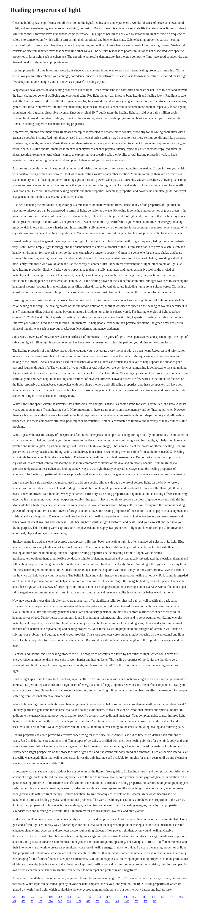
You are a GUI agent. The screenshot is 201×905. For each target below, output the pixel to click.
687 (108, 897)
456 (134, 897)
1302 (89, 897)
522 (32, 897)
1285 (69, 897)
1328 (126, 901)
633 (14, 897)
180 (51, 897)
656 (23, 901)
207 (40, 901)
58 (32, 901)
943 (99, 897)
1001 (107, 901)
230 (69, 901)
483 (181, 897)
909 (14, 901)
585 (145, 901)
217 (154, 901)
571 (41, 897)
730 (97, 901)
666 (79, 897)
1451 (152, 897)
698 (125, 897)
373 (162, 897)
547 (60, 901)
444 (143, 897)
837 (172, 897)
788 (136, 901)
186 (117, 901)
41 (116, 897)
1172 (78, 901)
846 (23, 897)
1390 (50, 901)
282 (60, 897)
